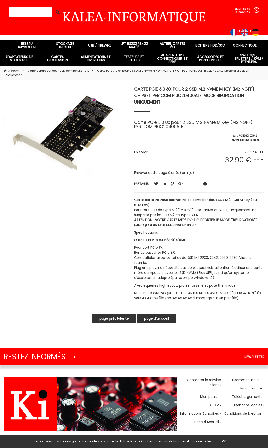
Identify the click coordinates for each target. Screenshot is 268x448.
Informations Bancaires (199, 413)
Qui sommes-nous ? (245, 379)
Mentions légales (248, 405)
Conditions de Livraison (243, 413)
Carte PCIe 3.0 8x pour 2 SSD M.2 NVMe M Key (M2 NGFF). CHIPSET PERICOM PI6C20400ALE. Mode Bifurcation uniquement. (194, 95)
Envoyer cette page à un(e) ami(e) (164, 172)
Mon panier (209, 396)
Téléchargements (247, 396)
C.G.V (214, 405)
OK (224, 441)
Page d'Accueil (206, 421)
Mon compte (251, 388)
